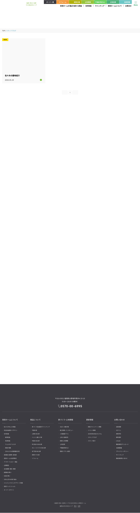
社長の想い (7, 476)
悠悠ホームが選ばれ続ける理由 (71, 6)
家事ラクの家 (36, 455)
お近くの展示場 (65, 427)
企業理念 (7, 466)
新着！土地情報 (64, 441)
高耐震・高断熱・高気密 (11, 455)
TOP (3, 31)
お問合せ (128, 6)
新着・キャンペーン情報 (95, 427)
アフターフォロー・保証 (11, 462)
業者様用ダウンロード (123, 445)
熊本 (75, 506)
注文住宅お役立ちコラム (95, 434)
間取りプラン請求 (65, 452)
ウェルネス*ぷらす (12, 445)
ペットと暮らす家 (37, 438)
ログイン (119, 431)
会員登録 (119, 427)
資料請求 (119, 438)
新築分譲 (75, 2)
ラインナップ (99, 6)
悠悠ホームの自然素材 (11, 459)
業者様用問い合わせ (122, 459)
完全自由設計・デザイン (11, 431)
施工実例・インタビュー (67, 431)
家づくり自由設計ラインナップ (42, 427)
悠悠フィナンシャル (10, 487)
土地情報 (88, 2)
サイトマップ (120, 455)
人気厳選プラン (65, 434)
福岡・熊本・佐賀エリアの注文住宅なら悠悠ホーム (70, 503)
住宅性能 (88, 6)
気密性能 (8, 441)
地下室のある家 (37, 452)
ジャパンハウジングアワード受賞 (14, 483)
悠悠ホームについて (115, 6)
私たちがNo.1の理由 (10, 427)
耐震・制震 (9, 448)
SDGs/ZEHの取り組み (11, 480)
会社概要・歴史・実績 (10, 469)
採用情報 (125, 2)
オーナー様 (50, 2)
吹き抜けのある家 (37, 445)
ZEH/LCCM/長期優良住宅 (14, 452)
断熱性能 (8, 438)
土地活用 (113, 2)
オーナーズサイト (9, 490)
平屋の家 (35, 431)
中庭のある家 (36, 441)
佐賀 (79, 506)
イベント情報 (92, 431)
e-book (118, 441)
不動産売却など (100, 2)
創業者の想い (8, 473)
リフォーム (62, 2)
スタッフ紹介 (92, 441)
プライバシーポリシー (123, 452)
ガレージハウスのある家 (39, 448)
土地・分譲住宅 (64, 438)
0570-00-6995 (71, 406)
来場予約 (119, 434)
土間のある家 (36, 434)
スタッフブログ (93, 438)
